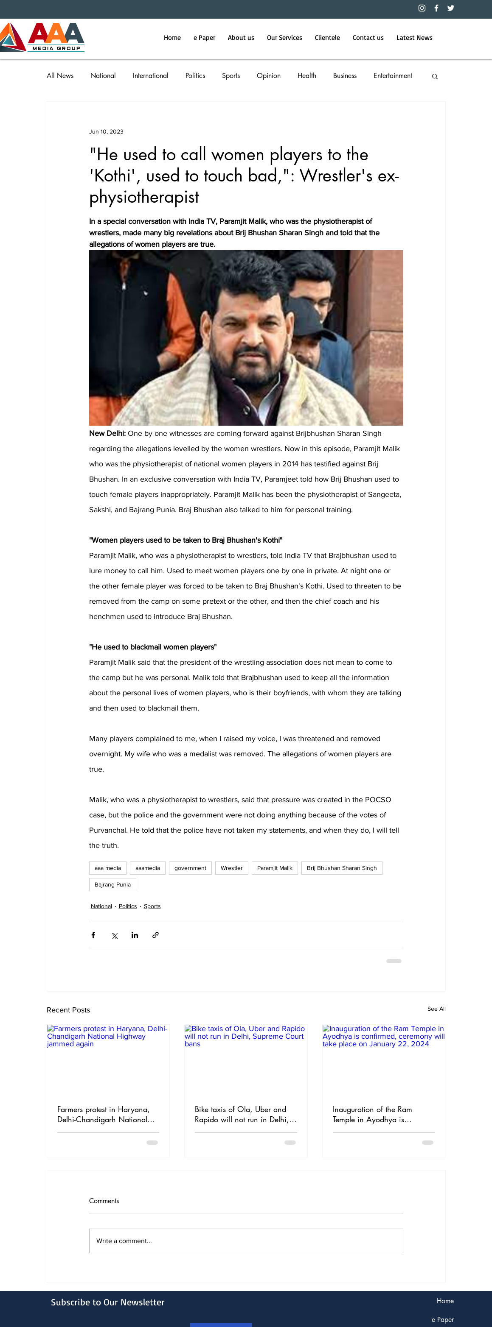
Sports (231, 76)
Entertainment (393, 76)
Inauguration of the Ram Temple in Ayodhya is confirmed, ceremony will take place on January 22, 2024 (383, 1114)
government (190, 867)
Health (307, 76)
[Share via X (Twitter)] (114, 935)
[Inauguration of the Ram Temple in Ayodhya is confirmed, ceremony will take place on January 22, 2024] (384, 1059)
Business (345, 76)
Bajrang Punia (113, 884)
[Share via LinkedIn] (135, 935)
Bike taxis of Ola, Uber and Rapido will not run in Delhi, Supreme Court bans (242, 1114)
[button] (435, 75)
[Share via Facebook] (93, 935)
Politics (195, 76)
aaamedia (147, 867)
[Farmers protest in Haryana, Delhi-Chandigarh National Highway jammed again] (108, 1059)
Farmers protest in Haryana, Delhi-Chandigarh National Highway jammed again (103, 1114)
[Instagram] (422, 8)
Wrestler (232, 867)
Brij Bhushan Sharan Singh (342, 867)
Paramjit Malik (274, 867)
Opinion (269, 76)
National (103, 76)
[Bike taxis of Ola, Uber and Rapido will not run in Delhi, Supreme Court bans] (246, 1059)
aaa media (108, 867)
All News (60, 76)
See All (436, 1008)
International (151, 76)
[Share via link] (156, 935)
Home (445, 1300)
